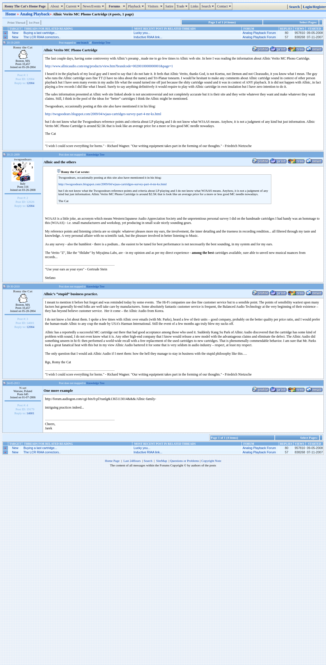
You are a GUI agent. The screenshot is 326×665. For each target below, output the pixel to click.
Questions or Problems (184, 460)
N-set (22, 387)
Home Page (112, 460)
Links (194, 6)
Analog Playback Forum (259, 32)
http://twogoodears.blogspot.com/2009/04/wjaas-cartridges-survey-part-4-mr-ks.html (103, 114)
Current (73, 6)
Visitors (155, 6)
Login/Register (314, 7)
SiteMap (161, 460)
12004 (30, 83)
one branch (83, 42)
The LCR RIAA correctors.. (41, 37)
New (15, 32)
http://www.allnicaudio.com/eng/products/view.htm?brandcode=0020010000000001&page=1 (109, 66)
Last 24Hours (132, 460)
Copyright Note (211, 460)
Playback (136, 6)
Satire (169, 6)
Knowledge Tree (101, 42)
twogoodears (22, 159)
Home (11, 14)
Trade (183, 6)
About (57, 6)
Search (209, 6)
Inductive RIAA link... (148, 37)
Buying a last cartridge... (40, 32)
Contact (224, 6)
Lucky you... (142, 32)
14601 (30, 413)
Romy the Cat (22, 47)
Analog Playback (35, 14)
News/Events (94, 6)
